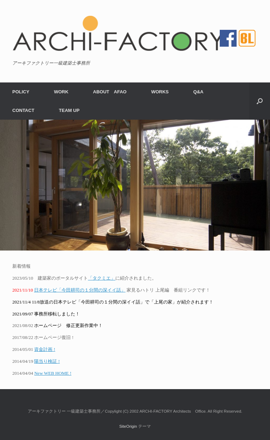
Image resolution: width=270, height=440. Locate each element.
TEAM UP (69, 110)
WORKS (160, 91)
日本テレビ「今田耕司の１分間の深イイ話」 (80, 290)
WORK (61, 91)
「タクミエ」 (101, 278)
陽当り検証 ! (47, 361)
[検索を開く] (259, 101)
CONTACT (23, 110)
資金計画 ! (44, 349)
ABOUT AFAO (110, 91)
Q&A (198, 91)
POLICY (20, 91)
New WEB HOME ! (52, 373)
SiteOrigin (128, 426)
